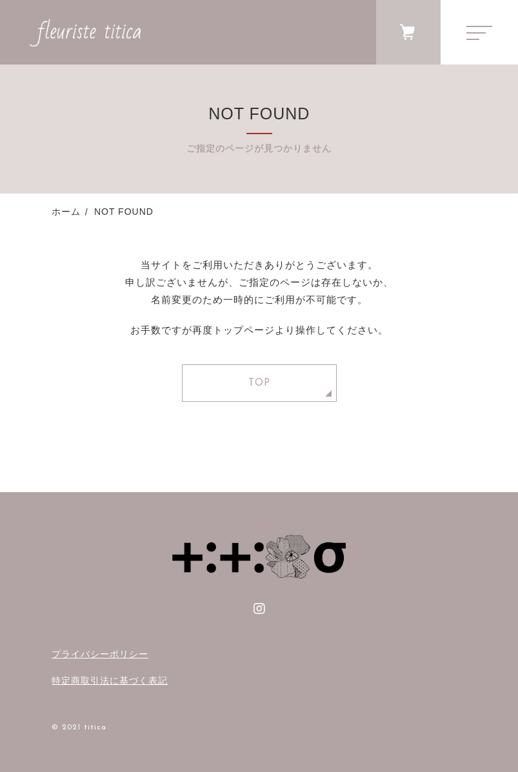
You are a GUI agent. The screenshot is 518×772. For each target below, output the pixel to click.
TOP (259, 383)
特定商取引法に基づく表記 (110, 680)
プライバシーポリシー (100, 654)
